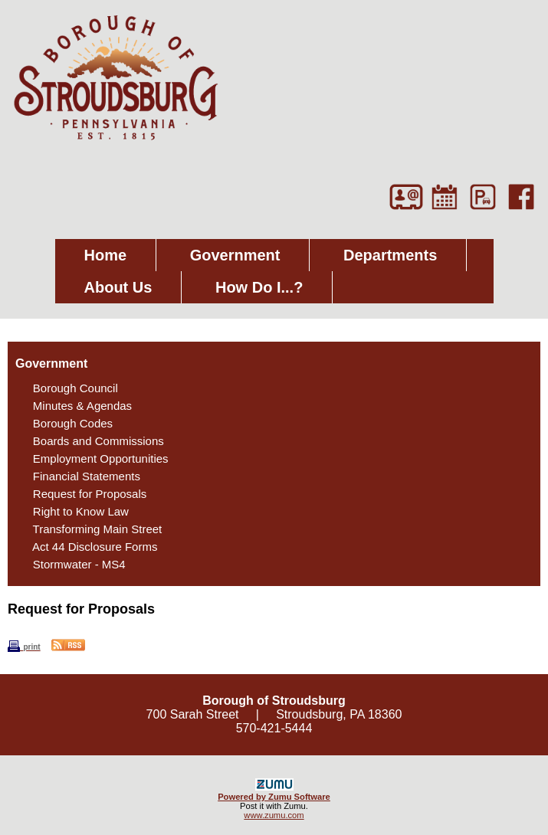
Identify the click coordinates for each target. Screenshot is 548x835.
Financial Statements (78, 476)
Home (105, 255)
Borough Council (67, 388)
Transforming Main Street (89, 528)
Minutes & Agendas (74, 405)
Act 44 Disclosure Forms (87, 546)
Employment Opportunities (93, 458)
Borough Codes (65, 423)
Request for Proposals (81, 493)
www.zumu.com (274, 815)
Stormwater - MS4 (71, 564)
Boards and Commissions (90, 440)
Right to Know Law (73, 511)
